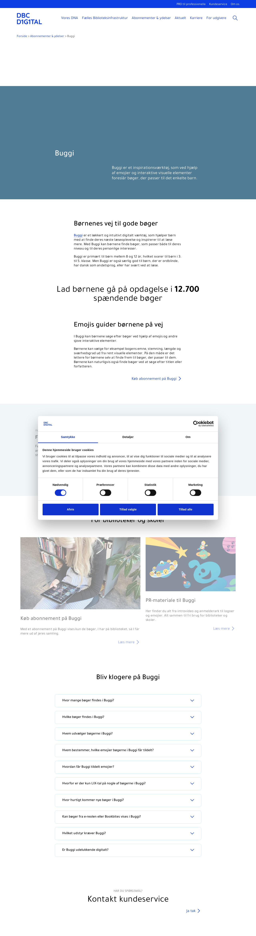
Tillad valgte (128, 509)
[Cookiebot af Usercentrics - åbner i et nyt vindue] (196, 424)
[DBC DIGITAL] (29, 18)
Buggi (78, 236)
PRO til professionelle (191, 4)
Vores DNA (69, 18)
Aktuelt (180, 18)
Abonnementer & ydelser (151, 18)
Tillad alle (185, 509)
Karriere (196, 18)
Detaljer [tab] (128, 437)
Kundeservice (218, 4)
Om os (235, 4)
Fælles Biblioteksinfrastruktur (105, 18)
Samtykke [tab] (68, 437)
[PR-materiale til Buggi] (191, 584)
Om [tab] (187, 437)
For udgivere (216, 18)
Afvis (70, 509)
